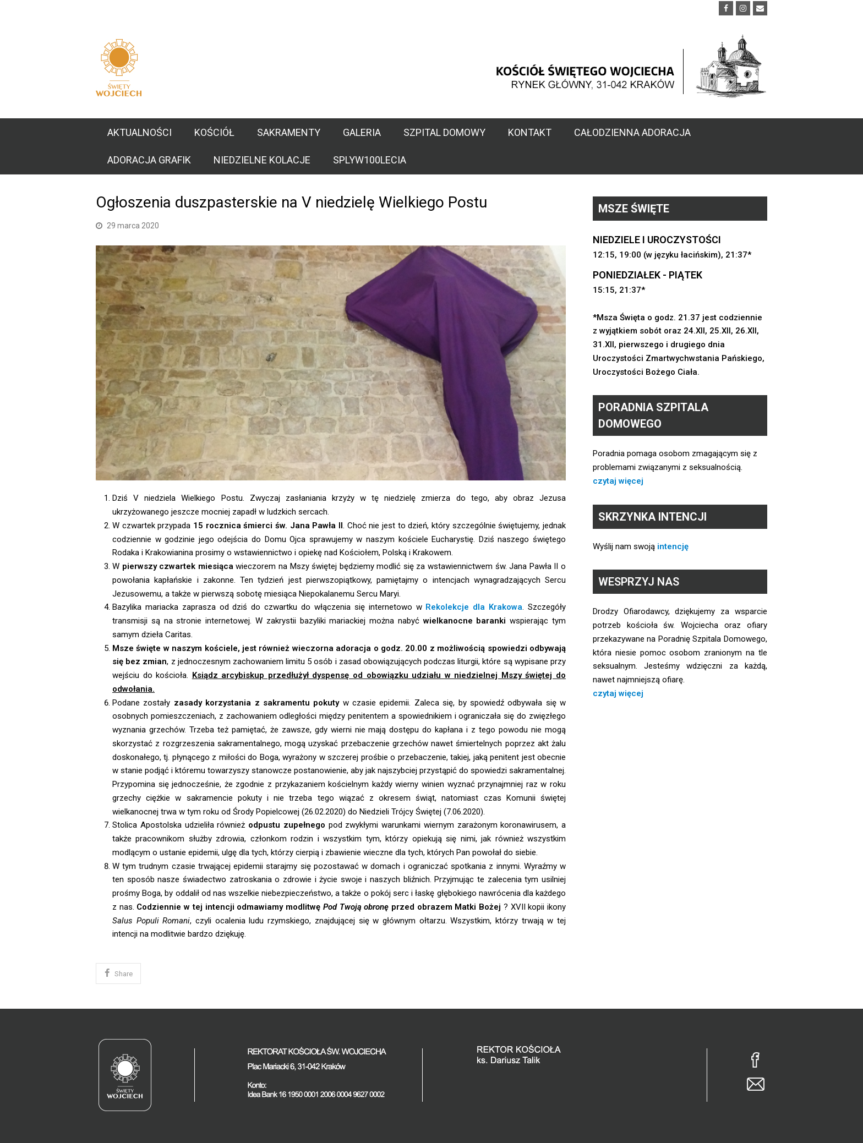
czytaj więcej (618, 481)
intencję (673, 546)
